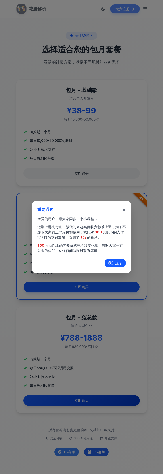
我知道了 (115, 263)
